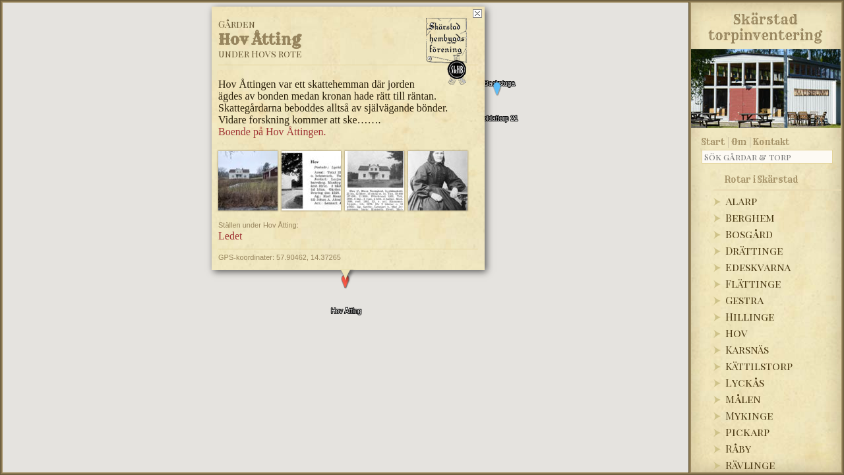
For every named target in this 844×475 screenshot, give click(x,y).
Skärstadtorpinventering (765, 25)
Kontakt (771, 142)
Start (713, 142)
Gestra (744, 300)
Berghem (750, 217)
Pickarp (747, 432)
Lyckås (744, 382)
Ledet (230, 214)
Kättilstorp (759, 366)
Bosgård (749, 234)
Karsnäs (747, 349)
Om (738, 142)
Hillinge (749, 316)
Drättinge (754, 250)
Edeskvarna (758, 267)
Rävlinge (750, 465)
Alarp (741, 201)
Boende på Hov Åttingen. (272, 109)
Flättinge (753, 283)
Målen (743, 399)
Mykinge (749, 415)
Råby (738, 448)
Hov (736, 333)
